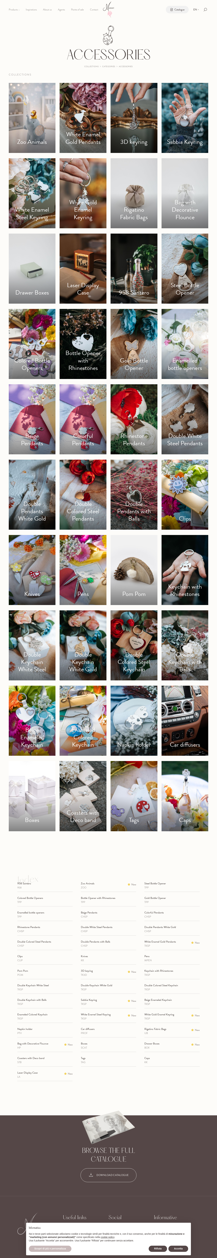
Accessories (126, 66)
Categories (108, 66)
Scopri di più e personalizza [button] (50, 1248)
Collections (91, 66)
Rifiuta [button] (158, 1248)
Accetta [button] (178, 1248)
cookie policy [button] (107, 1237)
